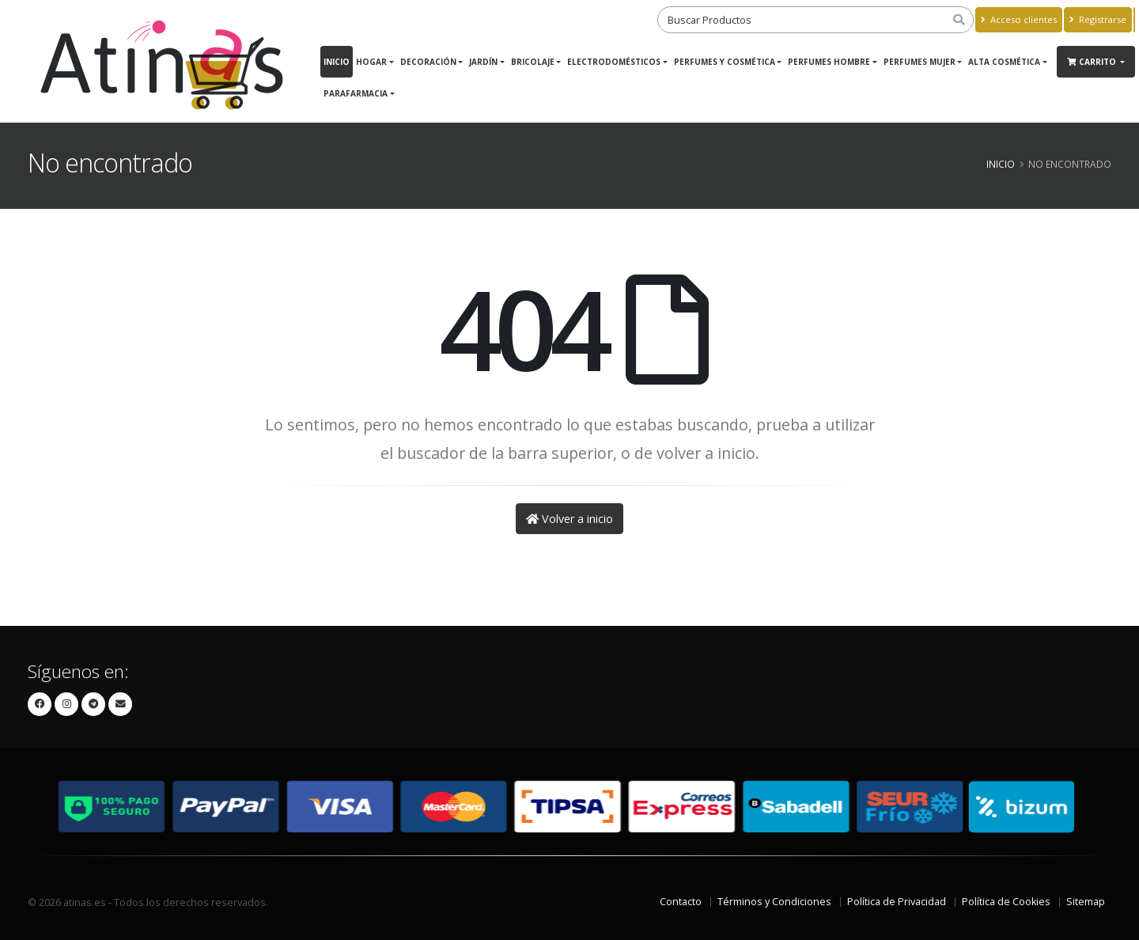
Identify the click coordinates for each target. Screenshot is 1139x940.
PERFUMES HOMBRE (829, 61)
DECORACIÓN (428, 61)
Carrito (1092, 61)
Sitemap (1085, 901)
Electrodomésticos (613, 61)
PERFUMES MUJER (919, 61)
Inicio (337, 61)
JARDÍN (483, 61)
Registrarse (1097, 19)
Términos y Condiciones (774, 901)
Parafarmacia (356, 93)
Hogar (371, 61)
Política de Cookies (1006, 901)
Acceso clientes (1019, 19)
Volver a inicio (569, 518)
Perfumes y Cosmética (724, 61)
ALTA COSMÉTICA (1004, 61)
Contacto (681, 901)
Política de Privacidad (896, 901)
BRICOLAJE (532, 61)
